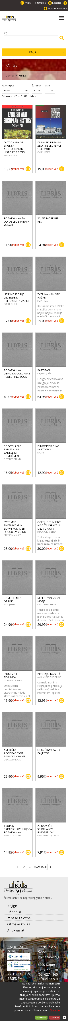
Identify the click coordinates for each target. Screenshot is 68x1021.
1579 (37, 867)
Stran (47, 85)
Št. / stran (36, 85)
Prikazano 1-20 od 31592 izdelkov (19, 96)
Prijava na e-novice (57, 8)
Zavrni (54, 1017)
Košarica (56, 2)
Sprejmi (41, 1017)
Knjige (34, 52)
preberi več (17, 168)
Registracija (40, 2)
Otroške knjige (18, 924)
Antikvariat (15, 930)
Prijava (28, 2)
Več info (55, 1010)
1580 (44, 867)
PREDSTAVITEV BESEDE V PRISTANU (18, 980)
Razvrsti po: (8, 85)
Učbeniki (14, 912)
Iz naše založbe (19, 918)
